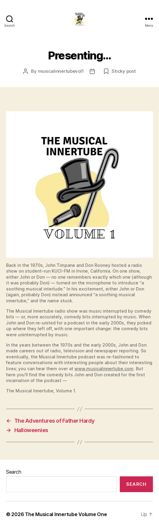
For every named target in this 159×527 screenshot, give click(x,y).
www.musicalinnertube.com (103, 368)
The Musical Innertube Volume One (66, 514)
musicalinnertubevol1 (61, 71)
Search (13, 472)
